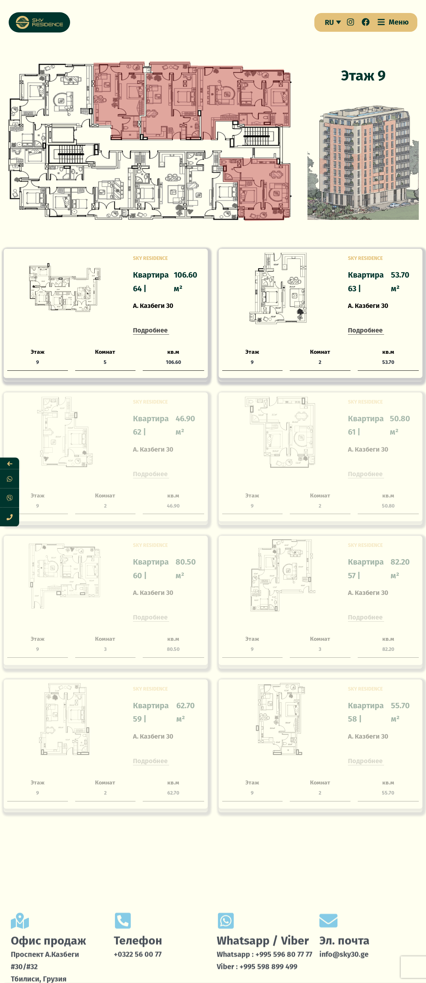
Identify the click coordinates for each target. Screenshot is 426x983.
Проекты (273, 967)
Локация (331, 967)
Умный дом (148, 967)
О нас (90, 967)
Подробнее (150, 330)
